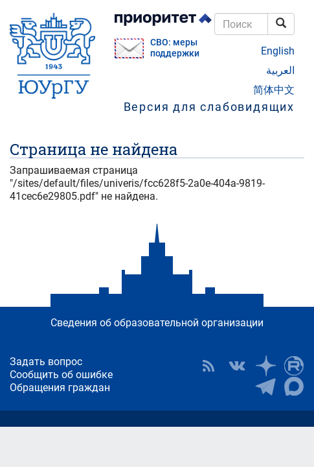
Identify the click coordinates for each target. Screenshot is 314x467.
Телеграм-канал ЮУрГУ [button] (265, 386)
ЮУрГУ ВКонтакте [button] (237, 365)
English (278, 51)
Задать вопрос (46, 361)
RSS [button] (208, 365)
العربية (280, 70)
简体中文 (274, 90)
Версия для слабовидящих (209, 107)
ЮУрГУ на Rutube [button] (294, 365)
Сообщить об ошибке (61, 374)
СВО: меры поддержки (174, 48)
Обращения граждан (60, 387)
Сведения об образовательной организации (157, 323)
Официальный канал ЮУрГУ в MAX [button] (294, 386)
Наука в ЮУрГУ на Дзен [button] (265, 365)
